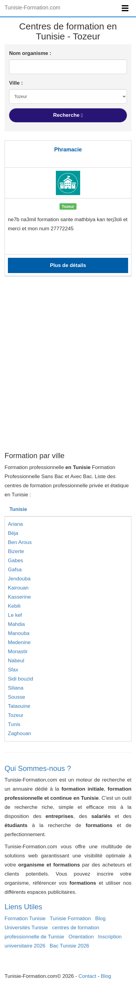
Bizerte (16, 551)
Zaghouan (19, 733)
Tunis (14, 724)
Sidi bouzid (20, 679)
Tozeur (15, 715)
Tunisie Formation (70, 918)
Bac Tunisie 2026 (69, 946)
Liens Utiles (23, 907)
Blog (100, 918)
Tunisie (18, 509)
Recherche (68, 115)
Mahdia (16, 624)
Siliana (15, 688)
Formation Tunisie (25, 918)
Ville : (16, 83)
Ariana (15, 524)
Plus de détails (68, 265)
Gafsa (15, 569)
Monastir (18, 651)
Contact (87, 976)
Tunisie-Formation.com (32, 8)
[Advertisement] (68, 378)
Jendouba (19, 579)
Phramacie (68, 150)
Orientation (81, 937)
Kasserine (19, 597)
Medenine (19, 642)
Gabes (15, 560)
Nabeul (16, 661)
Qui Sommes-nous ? (38, 768)
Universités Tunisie (26, 928)
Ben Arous (20, 542)
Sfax (13, 670)
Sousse (16, 697)
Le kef (15, 615)
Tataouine (19, 706)
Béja (13, 533)
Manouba (18, 633)
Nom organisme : (30, 53)
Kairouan (18, 588)
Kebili (14, 606)
